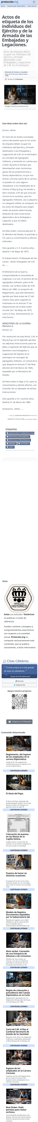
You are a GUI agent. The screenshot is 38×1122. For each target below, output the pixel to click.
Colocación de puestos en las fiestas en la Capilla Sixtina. (17, 836)
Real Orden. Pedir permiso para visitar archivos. (16, 1109)
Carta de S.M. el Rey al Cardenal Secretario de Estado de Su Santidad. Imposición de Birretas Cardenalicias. (17, 1034)
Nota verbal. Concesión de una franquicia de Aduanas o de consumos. (18, 953)
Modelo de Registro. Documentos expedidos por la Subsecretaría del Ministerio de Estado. (18, 916)
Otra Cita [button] (19, 681)
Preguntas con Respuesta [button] (19, 721)
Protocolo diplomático (19, 437)
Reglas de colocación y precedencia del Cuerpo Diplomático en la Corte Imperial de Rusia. (18, 994)
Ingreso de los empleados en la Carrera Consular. (18, 1070)
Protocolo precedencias (19, 440)
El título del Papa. (15, 793)
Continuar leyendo (18, 771)
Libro (11, 447)
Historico (25, 443)
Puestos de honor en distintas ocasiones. (16, 874)
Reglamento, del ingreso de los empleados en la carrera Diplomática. (18, 757)
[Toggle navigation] (34, 2)
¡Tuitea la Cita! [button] (19, 685)
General (12, 443)
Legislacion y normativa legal (21, 433)
